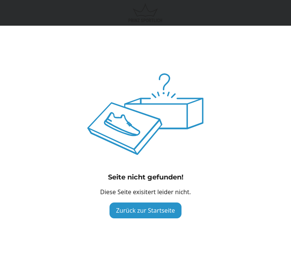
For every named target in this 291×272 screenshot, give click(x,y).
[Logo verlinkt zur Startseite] (145, 13)
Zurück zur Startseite (145, 210)
